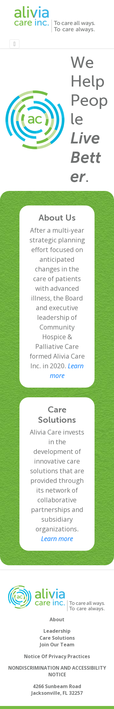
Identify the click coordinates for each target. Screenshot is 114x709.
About (57, 619)
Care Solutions (57, 638)
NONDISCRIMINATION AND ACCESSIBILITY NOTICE (57, 671)
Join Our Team (57, 644)
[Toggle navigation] (14, 43)
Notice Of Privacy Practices (57, 656)
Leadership (57, 631)
